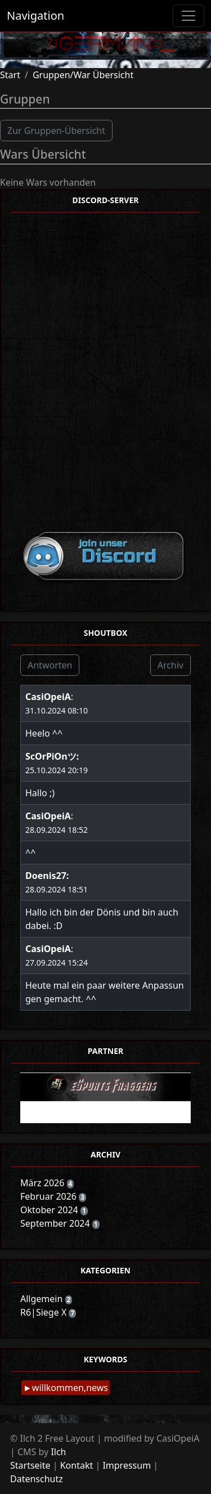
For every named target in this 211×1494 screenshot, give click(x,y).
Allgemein (42, 1299)
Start (10, 75)
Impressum (126, 1465)
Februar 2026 (49, 1196)
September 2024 (56, 1223)
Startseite (30, 1465)
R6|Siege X (44, 1312)
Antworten (50, 665)
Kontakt (76, 1465)
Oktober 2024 (50, 1210)
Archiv (170, 665)
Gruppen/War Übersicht (83, 75)
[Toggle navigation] (188, 16)
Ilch (58, 1452)
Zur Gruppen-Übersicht (56, 130)
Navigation (35, 15)
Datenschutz (36, 1479)
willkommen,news (70, 1387)
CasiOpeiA (48, 696)
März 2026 (43, 1183)
